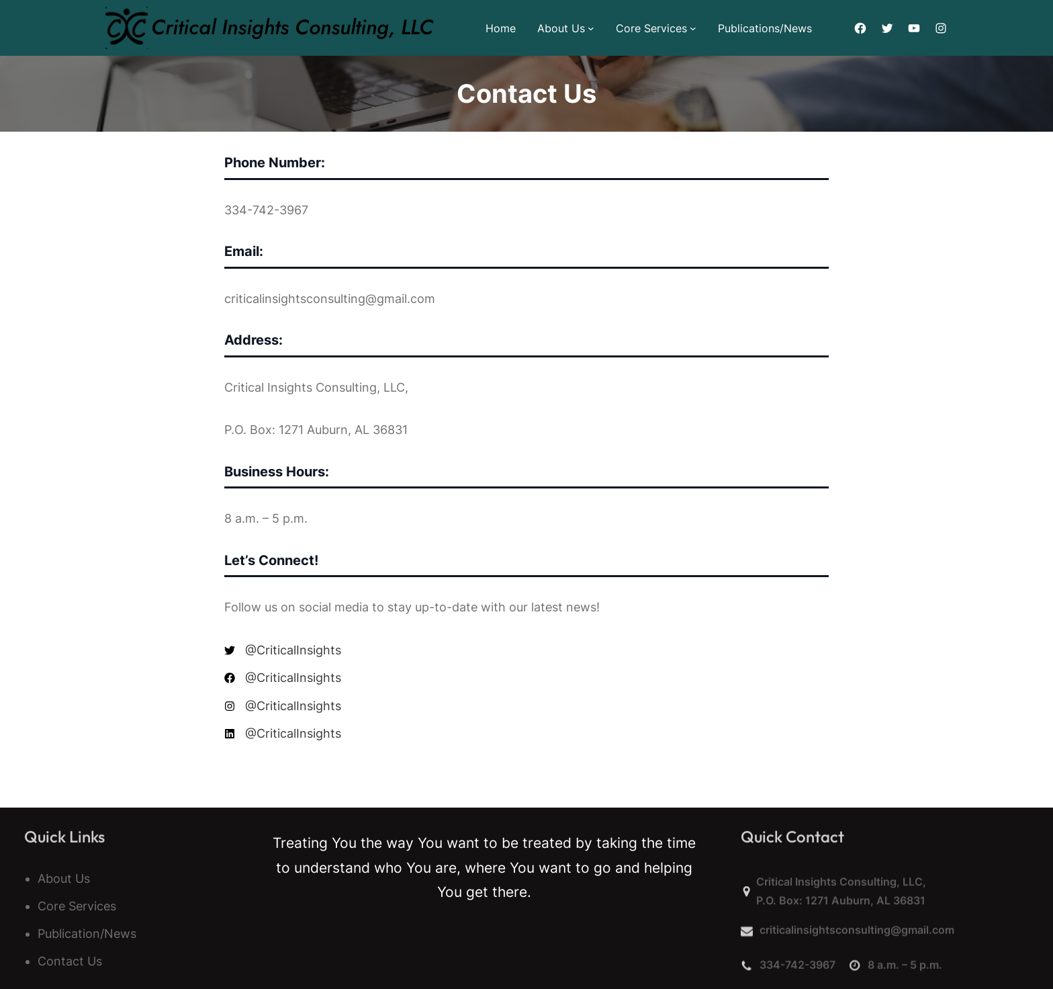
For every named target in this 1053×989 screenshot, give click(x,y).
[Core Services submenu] (693, 28)
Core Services (651, 28)
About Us (561, 28)
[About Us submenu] (591, 28)
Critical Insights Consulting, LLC (292, 27)
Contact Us (70, 961)
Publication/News (87, 934)
